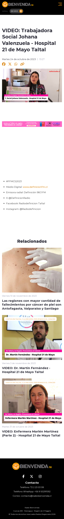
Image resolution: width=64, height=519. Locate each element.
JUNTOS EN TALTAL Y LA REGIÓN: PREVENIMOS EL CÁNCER (30, 319)
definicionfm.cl (38, 186)
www (26, 186)
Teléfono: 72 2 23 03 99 (32, 487)
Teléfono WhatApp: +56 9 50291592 (32, 491)
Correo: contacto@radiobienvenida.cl (32, 496)
